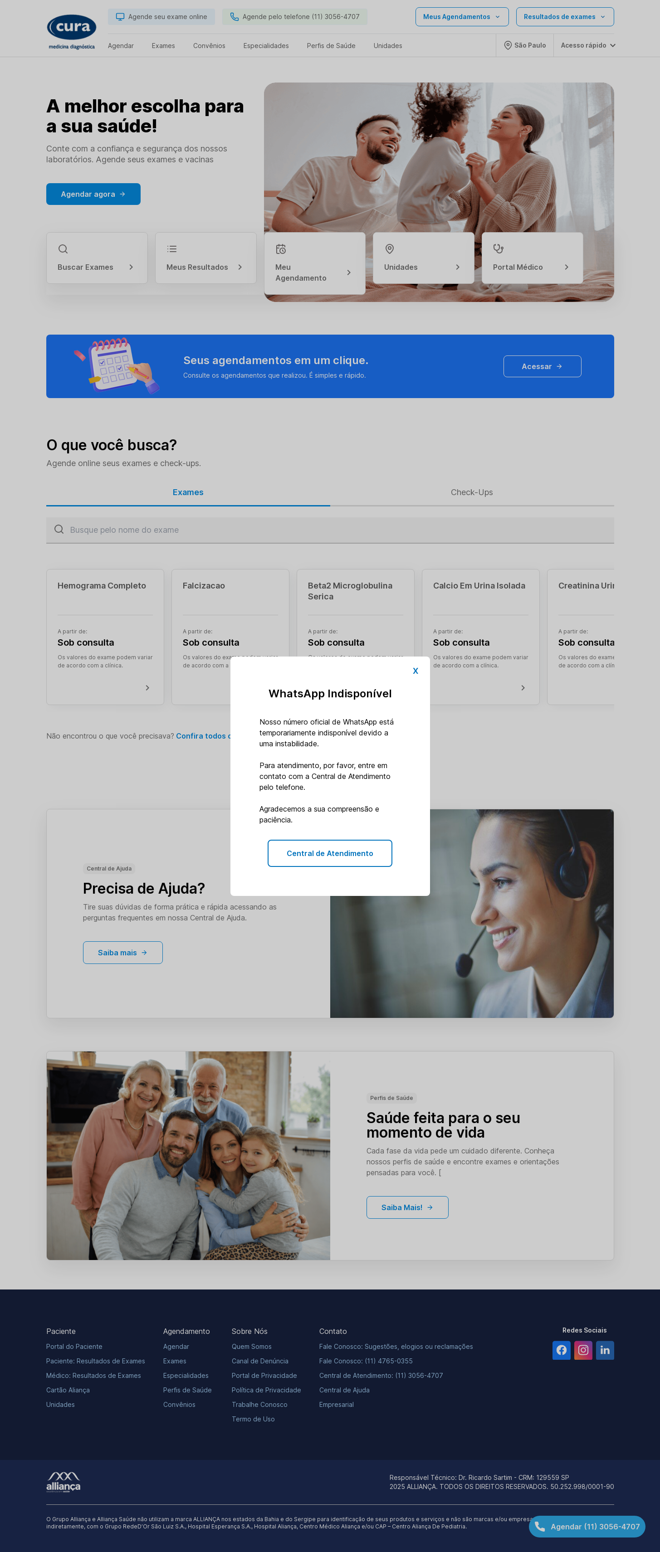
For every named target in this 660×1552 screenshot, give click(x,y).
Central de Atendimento (330, 853)
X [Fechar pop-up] (415, 671)
